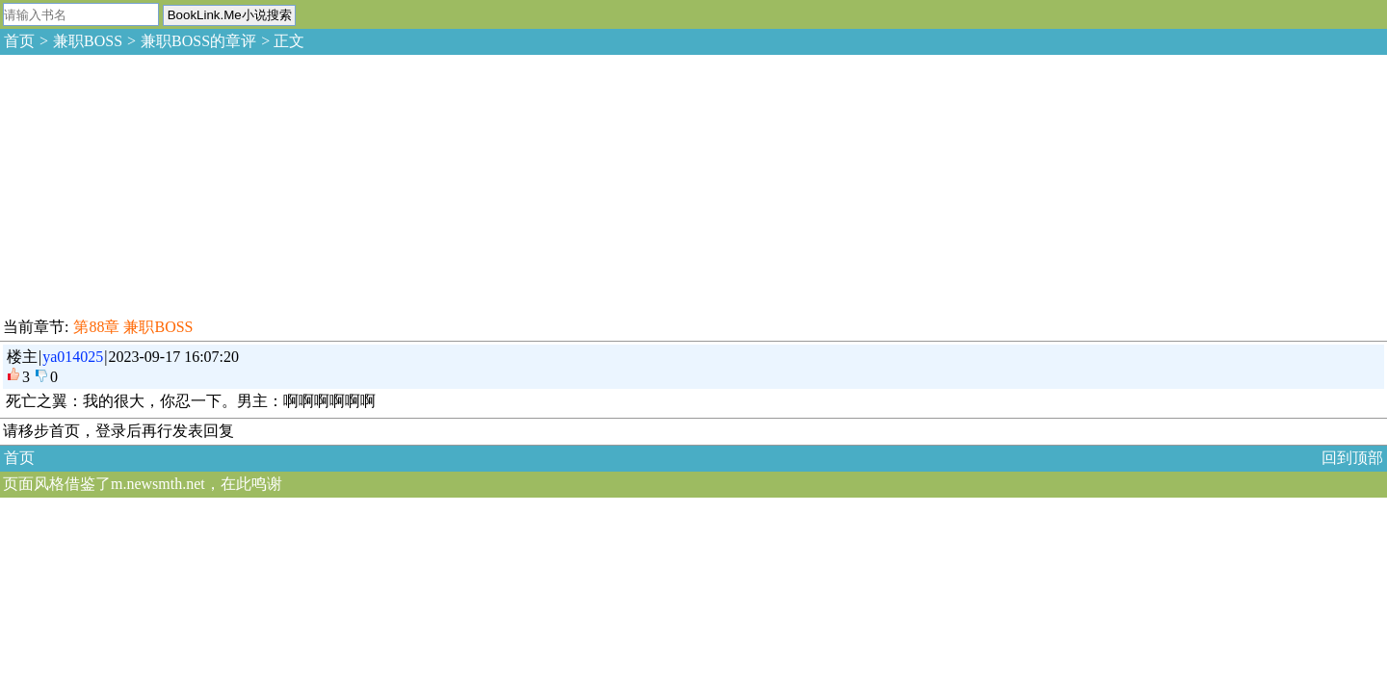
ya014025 (72, 356)
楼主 (22, 356)
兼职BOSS (87, 41)
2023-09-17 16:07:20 (174, 356)
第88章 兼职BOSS (133, 327)
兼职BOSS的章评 (198, 41)
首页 (19, 41)
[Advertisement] (144, 183)
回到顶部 (1352, 457)
